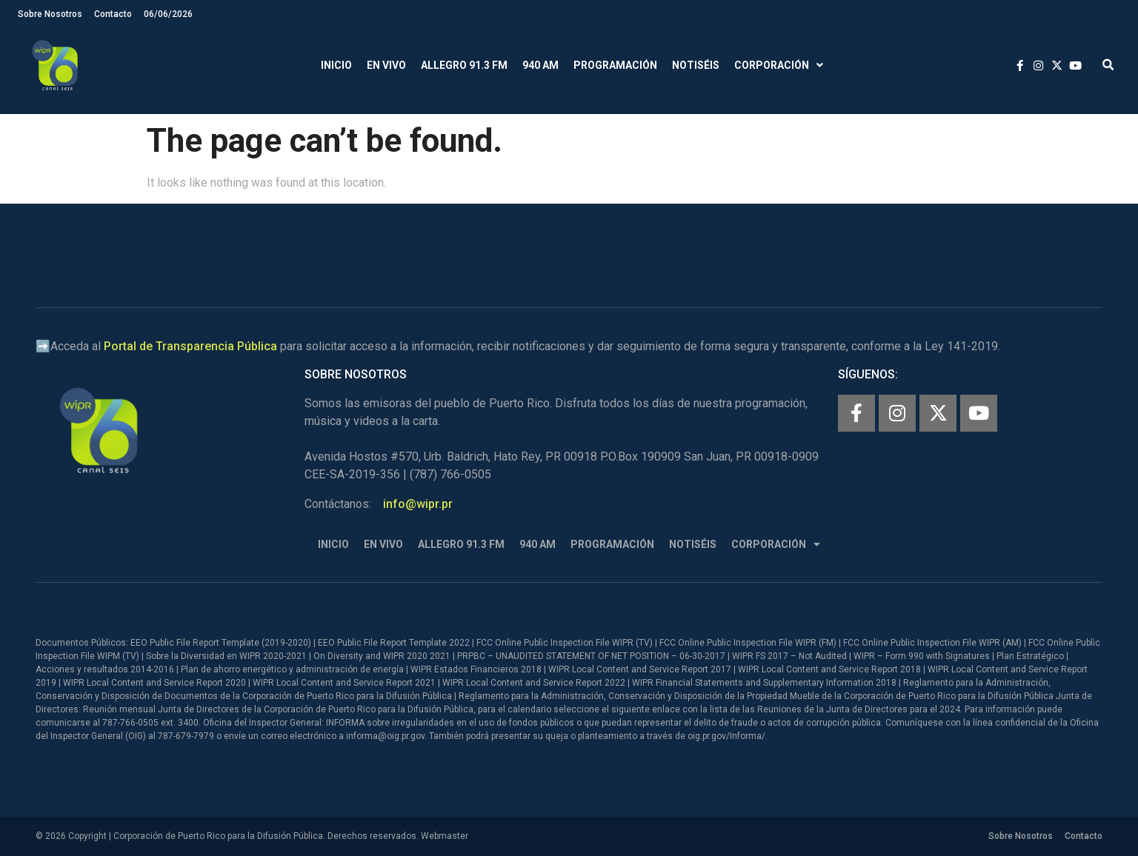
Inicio (336, 65)
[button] (1108, 65)
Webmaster (444, 836)
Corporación (778, 65)
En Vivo (386, 65)
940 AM (540, 65)
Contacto (113, 14)
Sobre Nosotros (50, 14)
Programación (615, 65)
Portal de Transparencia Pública (190, 346)
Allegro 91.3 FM (464, 65)
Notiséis (695, 65)
